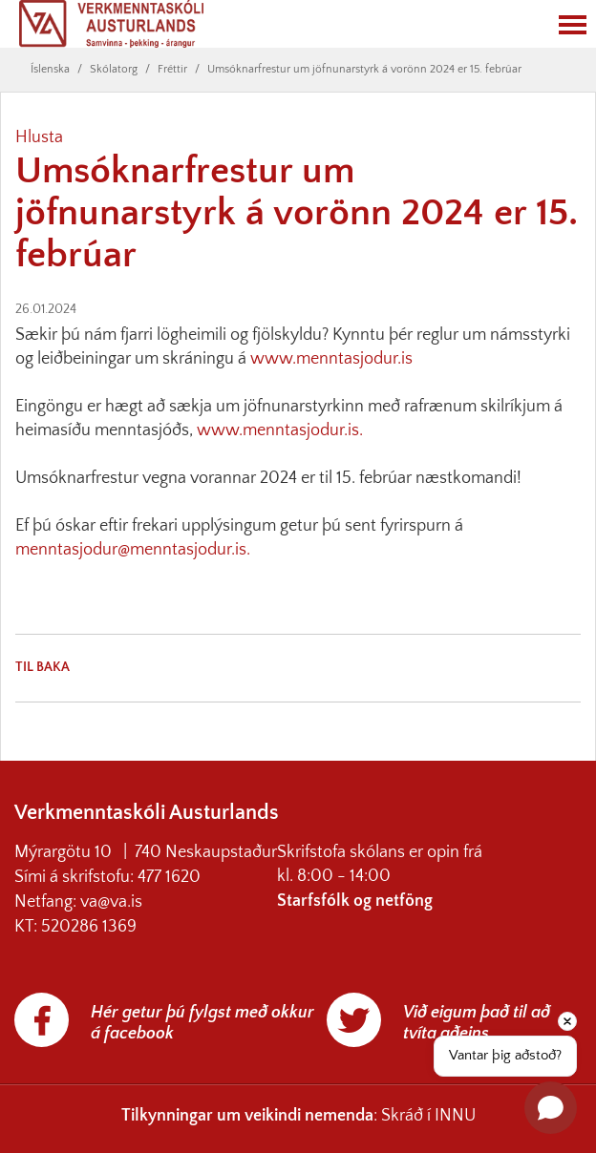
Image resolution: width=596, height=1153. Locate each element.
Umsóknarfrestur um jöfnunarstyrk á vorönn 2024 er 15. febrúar (364, 69)
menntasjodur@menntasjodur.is (130, 549)
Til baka (42, 667)
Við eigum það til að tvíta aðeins (476, 1023)
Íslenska (50, 69)
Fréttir (172, 69)
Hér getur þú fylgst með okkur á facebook (202, 1023)
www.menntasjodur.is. (280, 430)
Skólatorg (114, 69)
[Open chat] (550, 1107)
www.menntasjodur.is (331, 358)
